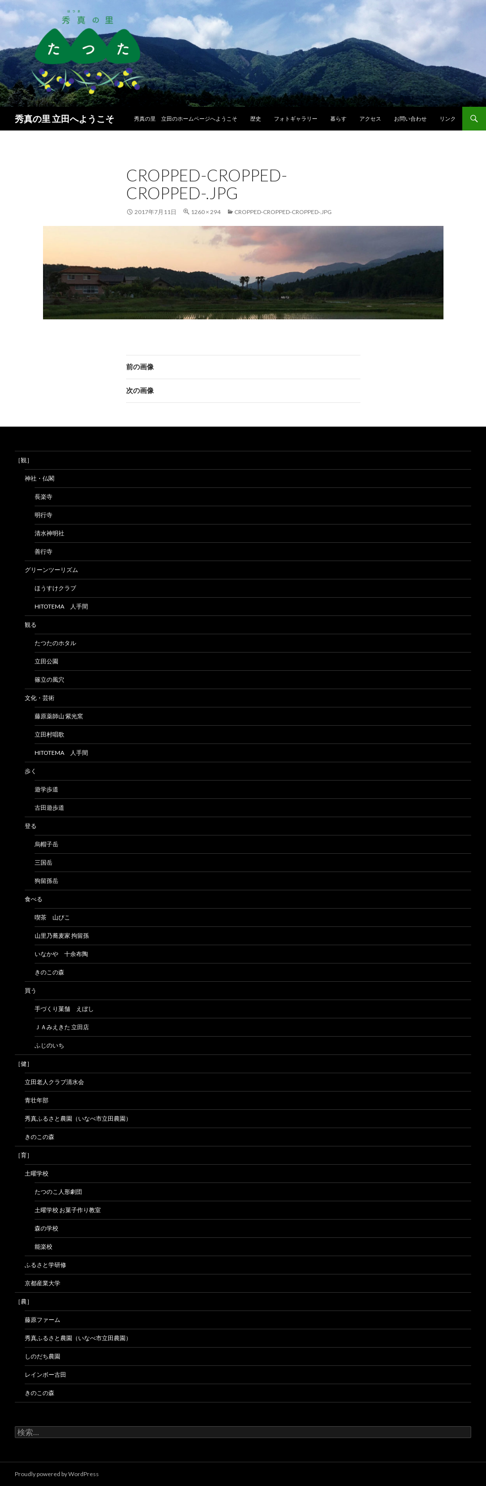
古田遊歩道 (49, 807)
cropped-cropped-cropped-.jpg (283, 212)
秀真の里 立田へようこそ (64, 118)
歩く (31, 771)
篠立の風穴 (49, 679)
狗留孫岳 (46, 880)
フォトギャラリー (295, 118)
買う (31, 990)
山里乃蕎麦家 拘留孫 (62, 935)
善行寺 (43, 551)
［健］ (24, 1063)
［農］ (24, 1301)
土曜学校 (36, 1173)
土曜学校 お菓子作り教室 (68, 1210)
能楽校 (43, 1246)
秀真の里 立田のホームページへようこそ (185, 118)
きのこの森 (49, 972)
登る (31, 826)
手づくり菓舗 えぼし (64, 1008)
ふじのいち (49, 1045)
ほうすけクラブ (55, 588)
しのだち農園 (42, 1356)
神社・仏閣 (39, 478)
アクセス (370, 118)
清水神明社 (49, 533)
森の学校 (46, 1228)
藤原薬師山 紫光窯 (59, 716)
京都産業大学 (42, 1283)
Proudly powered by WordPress (57, 1474)
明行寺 (43, 515)
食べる (34, 899)
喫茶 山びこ (52, 917)
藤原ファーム (42, 1319)
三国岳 (43, 862)
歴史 (255, 118)
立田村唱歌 (49, 734)
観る (31, 624)
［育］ (24, 1155)
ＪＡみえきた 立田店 (62, 1027)
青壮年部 (36, 1100)
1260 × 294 (206, 212)
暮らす (338, 118)
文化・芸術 (39, 697)
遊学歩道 (46, 789)
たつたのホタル (55, 643)
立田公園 (46, 661)
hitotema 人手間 (61, 606)
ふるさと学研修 (45, 1264)
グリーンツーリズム (51, 569)
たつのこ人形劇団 (58, 1191)
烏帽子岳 (46, 844)
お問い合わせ (410, 118)
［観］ (24, 460)
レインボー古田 (45, 1374)
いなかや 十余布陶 (61, 954)
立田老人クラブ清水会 (54, 1082)
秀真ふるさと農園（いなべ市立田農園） (78, 1118)
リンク (448, 118)
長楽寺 (43, 496)
